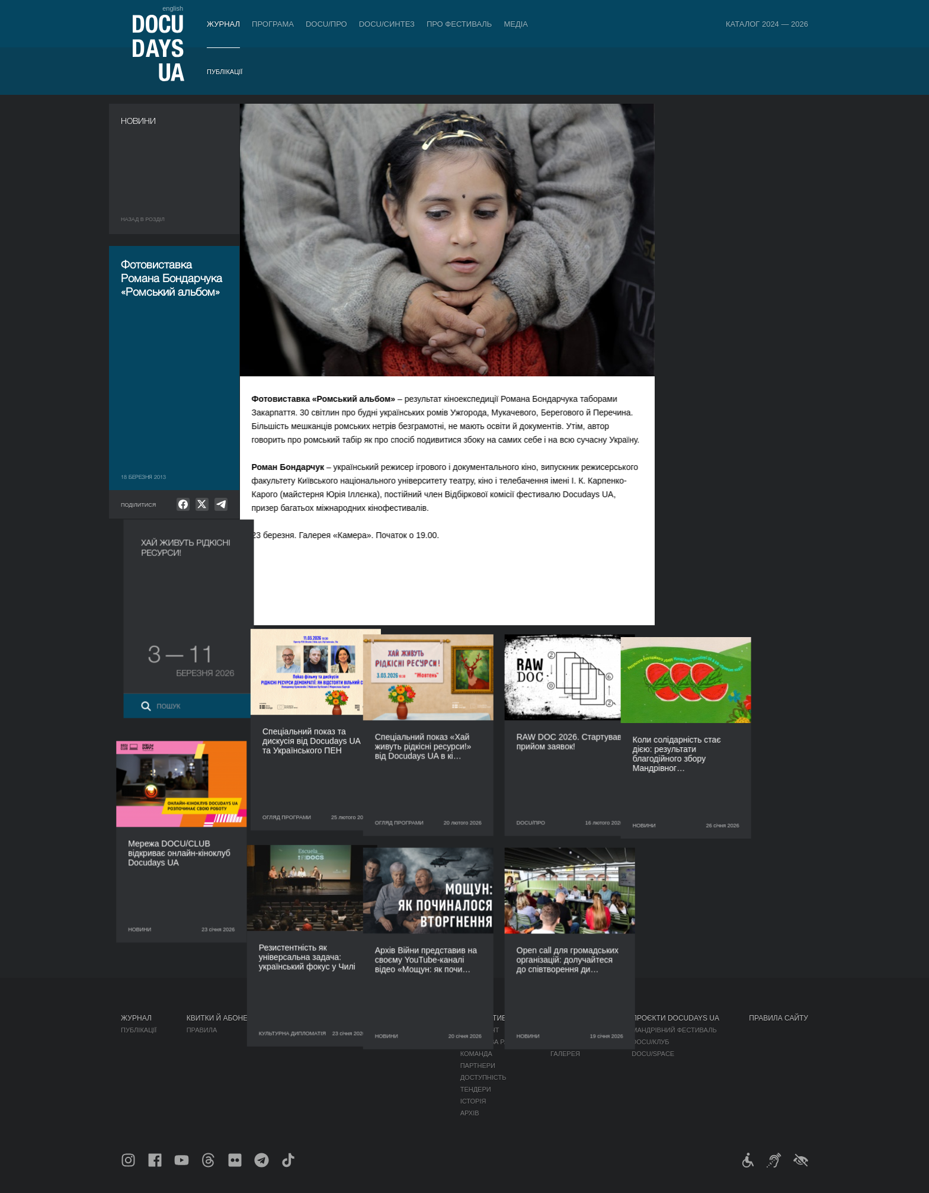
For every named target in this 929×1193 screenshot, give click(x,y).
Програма (273, 24)
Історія (473, 1101)
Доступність (483, 1077)
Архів (469, 1113)
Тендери (475, 1089)
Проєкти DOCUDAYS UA (675, 1018)
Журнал (223, 24)
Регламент (479, 1030)
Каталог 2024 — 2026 (767, 24)
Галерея (565, 1053)
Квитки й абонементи (230, 1018)
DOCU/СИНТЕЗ (387, 24)
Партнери (477, 1065)
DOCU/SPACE (653, 1053)
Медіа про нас (576, 1030)
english (172, 8)
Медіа (516, 24)
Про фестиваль (459, 24)
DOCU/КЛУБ (650, 1041)
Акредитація (573, 1041)
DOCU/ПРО (326, 24)
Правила (202, 1030)
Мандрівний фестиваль (674, 1030)
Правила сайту (778, 1018)
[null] (183, 504)
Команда (476, 1053)
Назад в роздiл (143, 219)
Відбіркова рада (489, 1041)
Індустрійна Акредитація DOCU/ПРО (366, 1030)
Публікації (224, 71)
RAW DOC (318, 1041)
